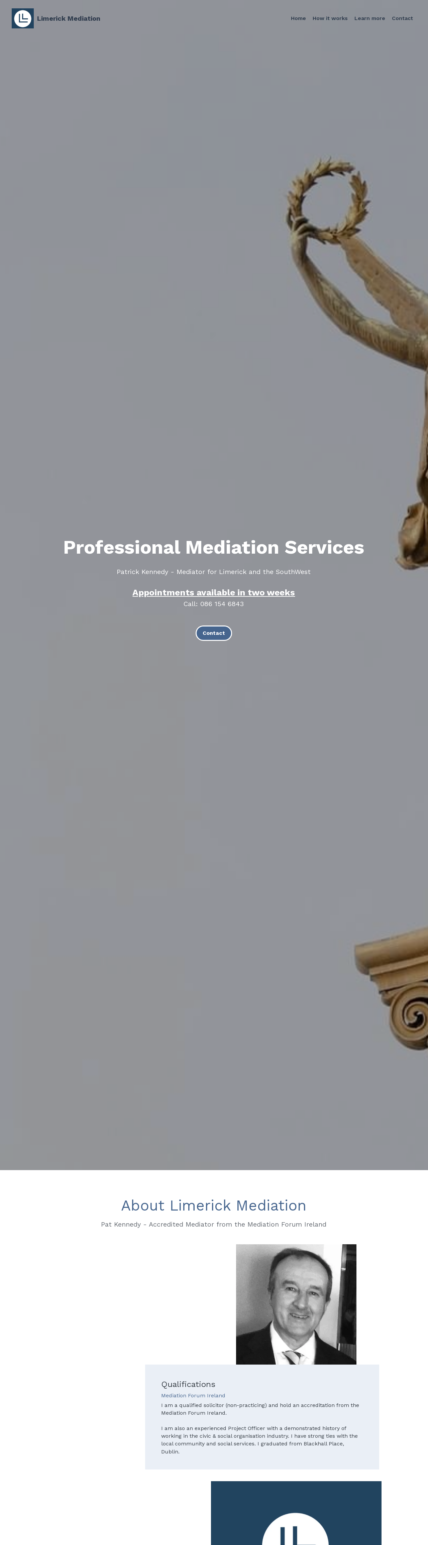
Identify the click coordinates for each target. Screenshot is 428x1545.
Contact (402, 18)
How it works (329, 18)
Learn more (369, 18)
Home (297, 18)
